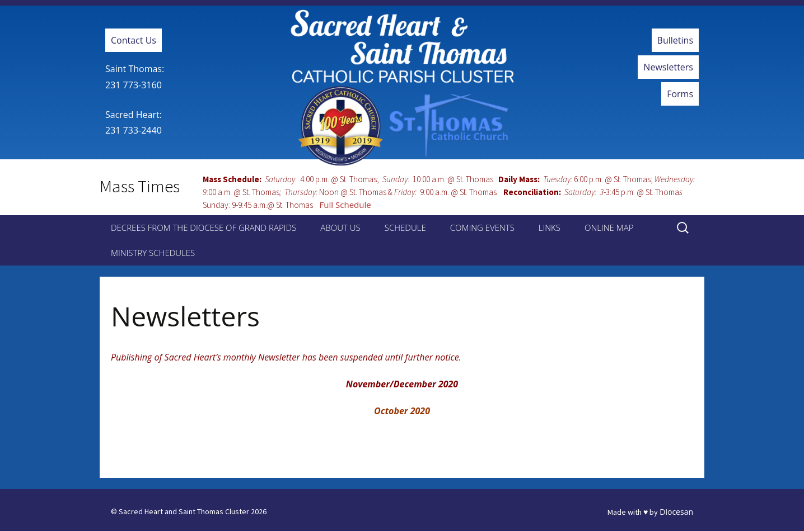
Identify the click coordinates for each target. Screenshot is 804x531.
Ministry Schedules (153, 252)
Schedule (405, 227)
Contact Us (133, 40)
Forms (680, 94)
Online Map (609, 227)
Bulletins (675, 40)
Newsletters (668, 67)
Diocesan (676, 511)
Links (549, 227)
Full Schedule (345, 204)
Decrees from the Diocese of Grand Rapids (203, 227)
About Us (340, 227)
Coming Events (482, 227)
